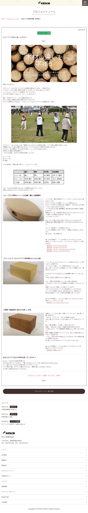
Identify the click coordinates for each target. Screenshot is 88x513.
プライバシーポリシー (8, 491)
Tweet (43, 41)
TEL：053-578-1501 (7, 443)
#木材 (58, 375)
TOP (2, 19)
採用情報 (4, 486)
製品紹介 (4, 465)
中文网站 (4, 502)
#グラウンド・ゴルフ (34, 375)
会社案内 (4, 455)
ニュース (4, 481)
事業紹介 (4, 460)
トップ (3, 449)
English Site (5, 497)
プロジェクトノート (13, 19)
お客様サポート (6, 476)
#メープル (51, 375)
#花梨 (45, 375)
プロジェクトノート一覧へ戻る (44, 391)
